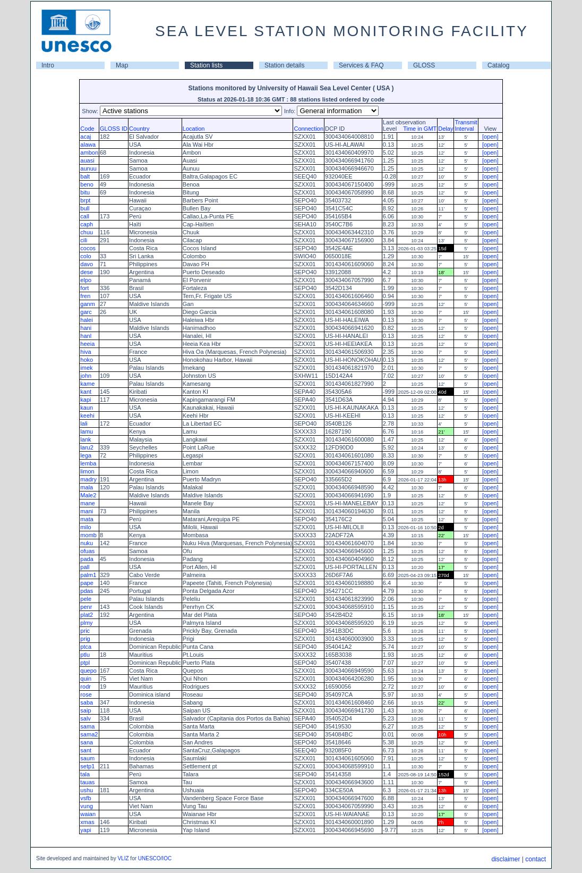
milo (85, 527)
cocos (88, 248)
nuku (86, 543)
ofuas (87, 551)
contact (535, 859)
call (84, 216)
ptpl (85, 662)
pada (86, 559)
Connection (308, 128)
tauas (87, 782)
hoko (86, 360)
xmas (87, 822)
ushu (86, 790)
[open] (490, 136)
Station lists (206, 65)
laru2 (86, 447)
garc (85, 312)
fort (84, 288)
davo (86, 264)
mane (87, 503)
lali (83, 423)
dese (86, 272)
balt (85, 176)
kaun (86, 407)
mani (86, 511)
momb (88, 535)
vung (86, 806)
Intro (47, 65)
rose (85, 694)
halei (86, 320)
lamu (86, 431)
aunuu (88, 168)
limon (87, 471)
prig (85, 638)
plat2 (86, 615)
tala (85, 774)
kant (85, 391)
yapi (85, 830)
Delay (445, 128)
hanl (85, 336)
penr (86, 607)
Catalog (498, 65)
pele (85, 599)
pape (86, 583)
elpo (85, 280)
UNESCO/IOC (155, 858)
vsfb (85, 798)
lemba (88, 463)
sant (85, 750)
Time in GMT (417, 128)
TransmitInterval (466, 125)
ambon (89, 152)
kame (87, 383)
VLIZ (123, 858)
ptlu (85, 654)
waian (88, 814)
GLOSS (424, 65)
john (85, 375)
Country (139, 128)
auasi (87, 160)
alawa (88, 144)
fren (85, 296)
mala (86, 487)
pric (85, 631)
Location (194, 128)
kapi (85, 399)
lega (85, 455)
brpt (85, 200)
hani (85, 328)
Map (122, 65)
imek (86, 368)
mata (86, 519)
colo (85, 256)
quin (85, 678)
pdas (86, 591)
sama (87, 726)
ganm (87, 304)
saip (85, 710)
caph (86, 224)
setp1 (87, 766)
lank (85, 439)
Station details (284, 65)
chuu (86, 232)
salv (85, 718)
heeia (87, 344)
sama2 (89, 734)
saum (87, 758)
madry (88, 479)
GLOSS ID (113, 128)
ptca (85, 646)
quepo (88, 670)
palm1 (88, 575)
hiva (85, 352)
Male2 (88, 495)
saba (86, 702)
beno (86, 184)
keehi (87, 415)
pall (84, 567)
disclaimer (505, 859)
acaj (85, 136)
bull (84, 208)
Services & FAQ (361, 65)
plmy (86, 623)
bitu (85, 192)
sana (86, 742)
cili (83, 240)
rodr (85, 686)
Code (87, 128)
